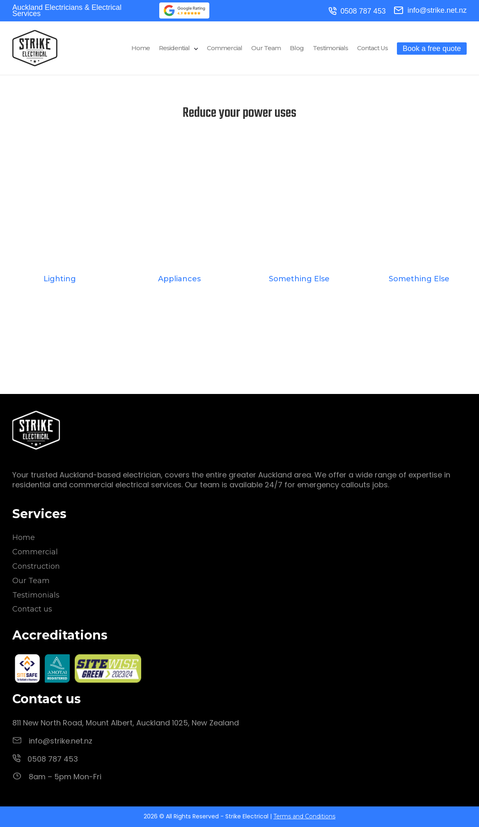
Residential (174, 48)
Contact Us (372, 48)
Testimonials (330, 48)
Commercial (224, 48)
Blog (297, 48)
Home (140, 48)
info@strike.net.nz (430, 10)
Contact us (32, 609)
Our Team (266, 48)
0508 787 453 (357, 11)
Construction (36, 566)
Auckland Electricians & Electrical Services (66, 10)
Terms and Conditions (304, 816)
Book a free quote (432, 48)
